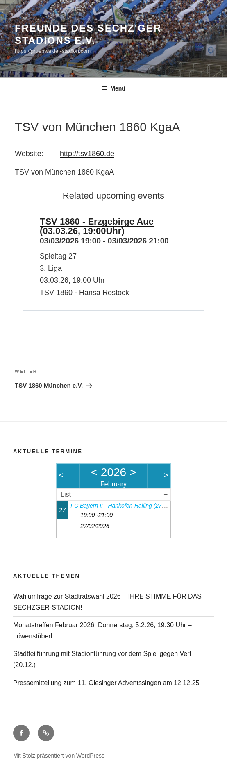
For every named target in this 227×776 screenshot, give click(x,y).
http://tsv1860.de (87, 154)
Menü (113, 88)
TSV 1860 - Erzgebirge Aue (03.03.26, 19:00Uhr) (97, 226)
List (66, 494)
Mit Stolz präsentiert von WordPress (58, 755)
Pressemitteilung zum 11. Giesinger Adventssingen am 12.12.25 (106, 682)
